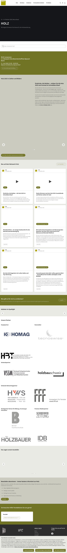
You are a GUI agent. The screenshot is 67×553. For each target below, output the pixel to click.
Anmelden (4, 499)
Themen (36, 532)
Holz (17, 3)
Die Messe (22, 3)
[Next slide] (63, 144)
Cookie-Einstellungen (28, 550)
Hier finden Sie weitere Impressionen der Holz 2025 (12, 155)
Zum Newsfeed (60, 164)
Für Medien (48, 3)
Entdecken (28, 3)
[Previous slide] (3, 144)
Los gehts (62, 300)
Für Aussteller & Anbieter (38, 3)
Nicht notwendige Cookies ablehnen (43, 550)
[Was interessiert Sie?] (33, 46)
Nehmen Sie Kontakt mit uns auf (11, 517)
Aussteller (36, 535)
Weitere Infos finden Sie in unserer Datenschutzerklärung (26, 547)
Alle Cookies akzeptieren (60, 550)
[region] (33, 544)
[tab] (32, 149)
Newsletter (37, 534)
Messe (36, 531)
